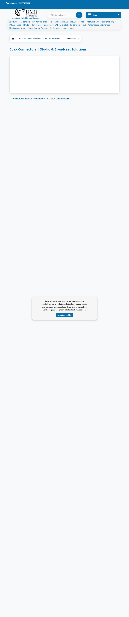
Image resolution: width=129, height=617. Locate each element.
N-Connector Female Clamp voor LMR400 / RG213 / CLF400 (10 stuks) (102, 291)
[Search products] (64, 15)
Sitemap (11, 593)
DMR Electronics (30, 602)
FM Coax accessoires (52, 38)
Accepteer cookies (65, 315)
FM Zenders (25, 21)
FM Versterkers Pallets (42, 21)
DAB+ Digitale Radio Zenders (67, 25)
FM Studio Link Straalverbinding (100, 21)
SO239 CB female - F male (64, 136)
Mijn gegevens (32, 507)
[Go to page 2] (73, 370)
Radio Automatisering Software (96, 25)
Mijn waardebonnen (34, 511)
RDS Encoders (29, 25)
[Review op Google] (70, 555)
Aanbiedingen (13, 488)
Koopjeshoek (68, 28)
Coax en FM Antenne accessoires (69, 21)
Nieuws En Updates (14, 503)
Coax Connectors (26, 132)
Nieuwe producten (14, 491)
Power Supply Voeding (38, 28)
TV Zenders (55, 28)
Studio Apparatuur (17, 28)
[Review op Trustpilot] (75, 555)
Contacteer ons (94, 3)
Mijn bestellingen (33, 491)
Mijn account (32, 488)
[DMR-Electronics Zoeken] (79, 15)
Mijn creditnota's (33, 499)
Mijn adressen (32, 503)
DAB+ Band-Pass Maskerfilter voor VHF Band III (14, 586)
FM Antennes (15, 25)
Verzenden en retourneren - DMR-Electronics (14, 516)
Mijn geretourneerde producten (38, 495)
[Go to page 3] (76, 370)
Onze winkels (12, 495)
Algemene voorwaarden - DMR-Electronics (14, 535)
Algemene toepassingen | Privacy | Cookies (14, 526)
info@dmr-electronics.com (85, 507)
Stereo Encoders (45, 25)
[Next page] (83, 371)
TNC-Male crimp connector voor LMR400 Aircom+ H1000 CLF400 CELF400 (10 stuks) (26, 138)
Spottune (13, 21)
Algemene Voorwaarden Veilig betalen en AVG (15, 557)
